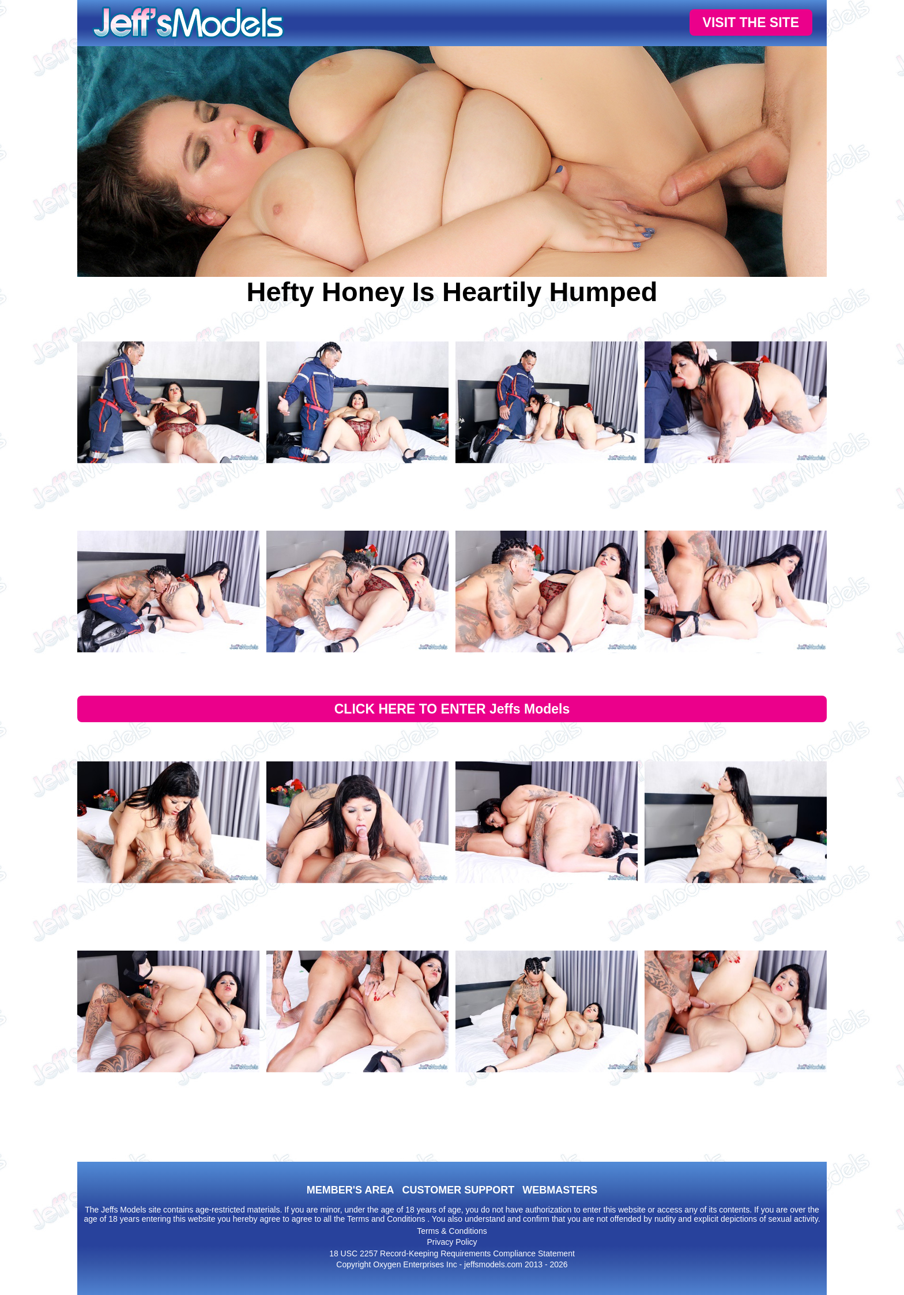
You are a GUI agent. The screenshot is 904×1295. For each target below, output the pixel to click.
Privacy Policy (452, 1242)
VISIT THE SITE (751, 22)
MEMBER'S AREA (350, 1190)
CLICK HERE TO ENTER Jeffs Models (452, 708)
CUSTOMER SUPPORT (458, 1190)
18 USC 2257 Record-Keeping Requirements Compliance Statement (452, 1253)
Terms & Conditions (452, 1231)
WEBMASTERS (559, 1190)
